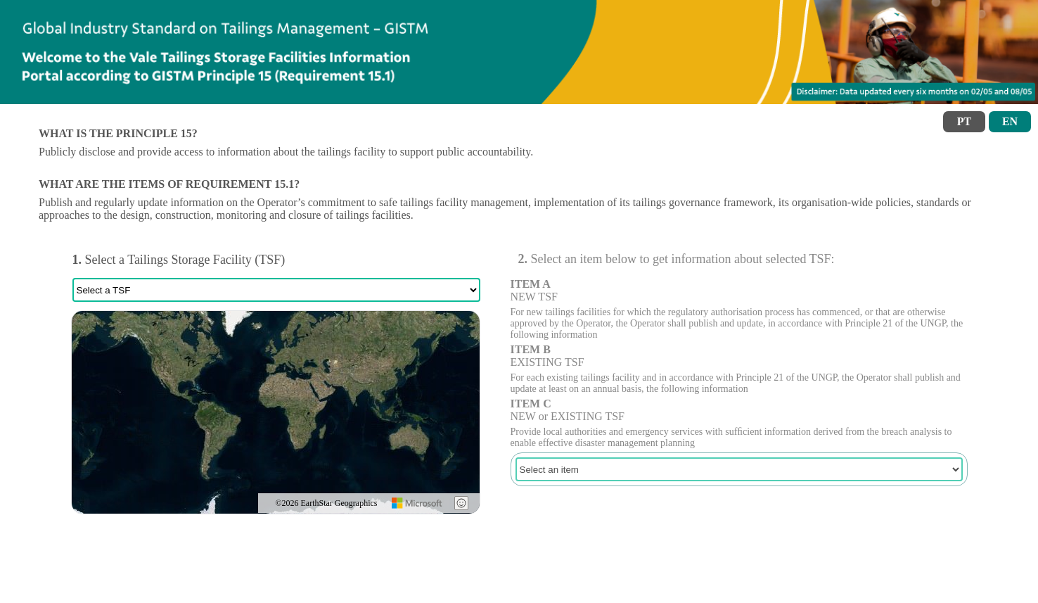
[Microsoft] (417, 503)
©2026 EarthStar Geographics (326, 503)
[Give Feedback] (461, 503)
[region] (276, 412)
